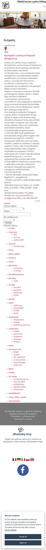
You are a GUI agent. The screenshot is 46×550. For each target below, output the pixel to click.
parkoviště (18, 261)
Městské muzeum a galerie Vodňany (31, 1)
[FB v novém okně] (23, 470)
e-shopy (17, 292)
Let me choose (10, 530)
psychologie (19, 384)
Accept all (22, 537)
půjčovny (17, 314)
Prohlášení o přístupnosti (23, 418)
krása (16, 316)
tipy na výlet (19, 403)
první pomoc (19, 381)
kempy (16, 363)
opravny (17, 311)
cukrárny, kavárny (21, 346)
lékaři (16, 373)
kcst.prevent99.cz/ (24, 217)
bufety (16, 344)
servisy (16, 258)
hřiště (16, 332)
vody (15, 302)
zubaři (16, 376)
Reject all (23, 543)
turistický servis (20, 400)
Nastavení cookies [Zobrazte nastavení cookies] (23, 420)
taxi (15, 256)
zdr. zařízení (19, 378)
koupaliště (18, 329)
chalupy (17, 360)
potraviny (18, 289)
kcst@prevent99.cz (13, 219)
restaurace (18, 341)
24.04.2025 (37, 222)
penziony (17, 355)
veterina (17, 386)
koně (15, 335)
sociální (17, 309)
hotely (16, 353)
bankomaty (18, 268)
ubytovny (17, 358)
